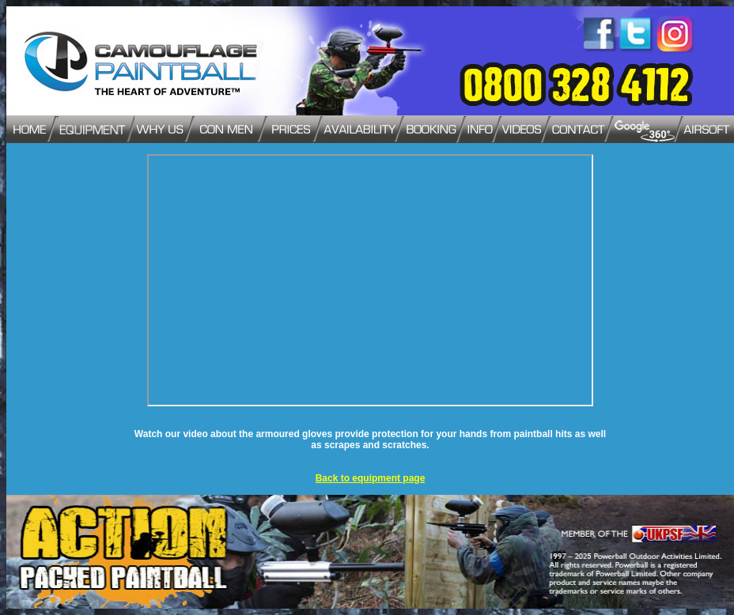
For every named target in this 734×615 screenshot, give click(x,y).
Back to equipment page (371, 478)
